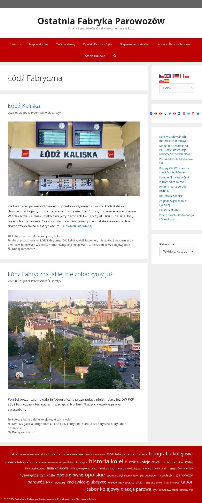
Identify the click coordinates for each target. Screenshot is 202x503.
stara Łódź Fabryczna (96, 424)
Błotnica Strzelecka (171, 196)
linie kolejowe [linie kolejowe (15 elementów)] (106, 468)
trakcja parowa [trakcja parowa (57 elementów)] (136, 489)
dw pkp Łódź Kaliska (25, 240)
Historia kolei (62, 419)
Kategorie (167, 244)
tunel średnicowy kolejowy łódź (109, 245)
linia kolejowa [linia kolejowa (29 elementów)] (58, 468)
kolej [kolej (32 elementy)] (189, 462)
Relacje (58, 236)
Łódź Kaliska (24, 106)
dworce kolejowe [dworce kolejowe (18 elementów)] (72, 454)
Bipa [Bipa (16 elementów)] (14, 454)
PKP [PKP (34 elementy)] (49, 482)
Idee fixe (15, 44)
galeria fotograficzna (37, 424)
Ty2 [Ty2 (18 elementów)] (155, 489)
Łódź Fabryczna (50, 240)
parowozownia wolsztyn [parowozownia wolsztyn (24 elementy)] (157, 475)
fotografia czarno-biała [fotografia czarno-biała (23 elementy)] (131, 454)
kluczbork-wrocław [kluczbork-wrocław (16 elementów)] (172, 462)
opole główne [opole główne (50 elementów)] (70, 475)
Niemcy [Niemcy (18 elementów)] (188, 468)
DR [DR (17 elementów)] (58, 454)
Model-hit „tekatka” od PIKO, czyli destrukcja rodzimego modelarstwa (174, 150)
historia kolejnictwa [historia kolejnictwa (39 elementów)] (142, 462)
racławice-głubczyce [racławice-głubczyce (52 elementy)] (86, 482)
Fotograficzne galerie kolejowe (32, 236)
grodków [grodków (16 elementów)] (68, 462)
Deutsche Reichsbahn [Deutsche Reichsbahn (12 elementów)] (29, 454)
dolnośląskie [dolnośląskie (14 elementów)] (48, 454)
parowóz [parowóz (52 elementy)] (35, 482)
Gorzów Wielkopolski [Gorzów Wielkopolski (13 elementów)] (50, 462)
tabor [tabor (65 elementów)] (187, 482)
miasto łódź (106, 240)
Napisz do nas (38, 44)
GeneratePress (86, 499)
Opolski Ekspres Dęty (97, 44)
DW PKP (17, 424)
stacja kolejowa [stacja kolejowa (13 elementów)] (171, 482)
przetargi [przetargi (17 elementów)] (60, 482)
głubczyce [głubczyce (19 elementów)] (80, 462)
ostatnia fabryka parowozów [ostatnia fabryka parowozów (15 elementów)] (122, 475)
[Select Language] (176, 87)
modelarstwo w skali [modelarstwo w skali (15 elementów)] (154, 468)
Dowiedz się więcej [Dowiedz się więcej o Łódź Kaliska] (77, 226)
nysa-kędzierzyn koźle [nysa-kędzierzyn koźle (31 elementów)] (37, 475)
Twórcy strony (65, 44)
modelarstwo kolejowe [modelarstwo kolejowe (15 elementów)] (128, 468)
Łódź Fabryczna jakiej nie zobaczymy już (60, 274)
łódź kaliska (69, 240)
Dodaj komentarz (23, 249)
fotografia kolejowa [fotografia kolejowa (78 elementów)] (171, 453)
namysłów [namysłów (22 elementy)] (175, 468)
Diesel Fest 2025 (169, 210)
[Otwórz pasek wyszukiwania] (114, 56)
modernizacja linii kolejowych (68, 245)
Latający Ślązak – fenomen (174, 44)
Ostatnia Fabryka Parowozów (101, 21)
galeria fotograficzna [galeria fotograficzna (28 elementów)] (21, 462)
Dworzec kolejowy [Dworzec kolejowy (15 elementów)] (94, 454)
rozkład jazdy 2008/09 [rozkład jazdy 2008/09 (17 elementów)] (121, 482)
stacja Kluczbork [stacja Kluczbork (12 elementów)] (154, 482)
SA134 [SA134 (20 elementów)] (140, 482)
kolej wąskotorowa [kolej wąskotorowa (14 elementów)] (35, 468)
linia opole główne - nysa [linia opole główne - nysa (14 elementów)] (83, 468)
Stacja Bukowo (95, 56)
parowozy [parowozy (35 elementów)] (184, 475)
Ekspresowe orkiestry (134, 44)
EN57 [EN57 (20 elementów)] (109, 454)
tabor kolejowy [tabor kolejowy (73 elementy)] (103, 489)
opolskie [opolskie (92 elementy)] (95, 474)
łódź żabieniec (88, 240)
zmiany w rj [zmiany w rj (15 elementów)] (186, 489)
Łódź (55, 424)
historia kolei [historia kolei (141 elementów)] (106, 461)
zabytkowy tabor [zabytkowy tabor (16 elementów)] (168, 489)
